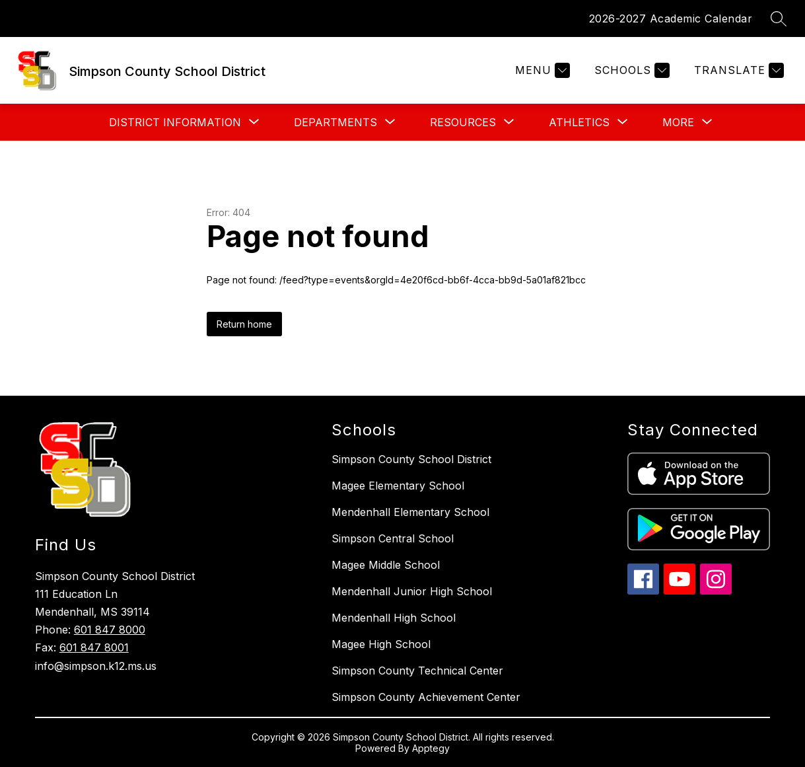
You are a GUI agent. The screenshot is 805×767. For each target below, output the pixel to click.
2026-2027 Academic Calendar (671, 18)
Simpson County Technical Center (417, 670)
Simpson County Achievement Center (426, 697)
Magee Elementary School (398, 485)
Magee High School (381, 644)
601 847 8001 (94, 647)
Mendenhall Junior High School (412, 591)
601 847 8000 (109, 629)
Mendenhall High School (394, 617)
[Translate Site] (737, 70)
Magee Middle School (386, 564)
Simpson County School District (411, 459)
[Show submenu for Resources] (463, 122)
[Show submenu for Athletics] (579, 122)
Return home (244, 324)
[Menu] (541, 70)
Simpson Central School (393, 538)
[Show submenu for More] (678, 122)
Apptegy (431, 748)
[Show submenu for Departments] (335, 122)
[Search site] (779, 18)
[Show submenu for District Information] (175, 122)
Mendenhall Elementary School (410, 512)
